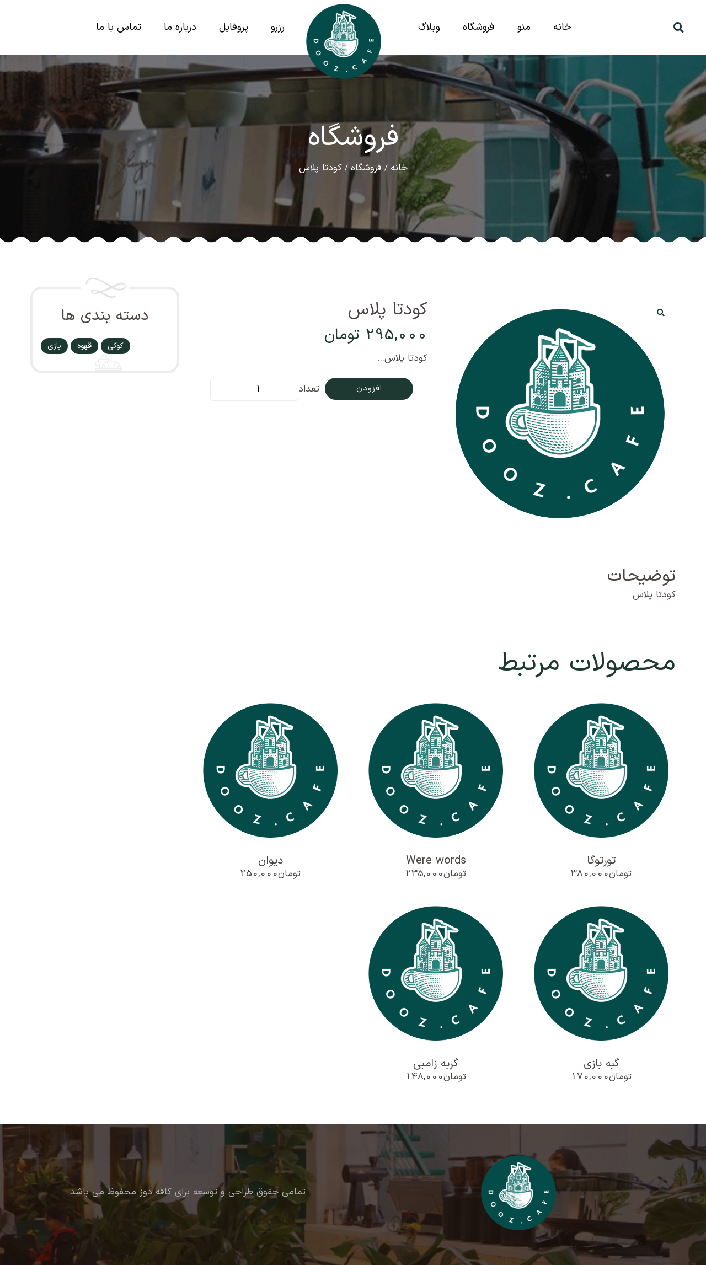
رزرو (278, 27)
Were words (436, 861)
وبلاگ (429, 27)
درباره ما (180, 27)
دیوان (270, 861)
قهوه (84, 346)
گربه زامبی (435, 1064)
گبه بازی (601, 1064)
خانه (562, 27)
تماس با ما (118, 27)
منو (524, 27)
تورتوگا (601, 861)
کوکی (116, 346)
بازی (54, 346)
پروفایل (233, 27)
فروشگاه (479, 27)
